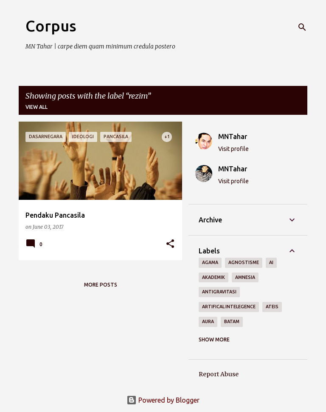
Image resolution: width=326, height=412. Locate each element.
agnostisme (243, 262)
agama (210, 262)
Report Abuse (219, 374)
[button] (170, 244)
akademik (213, 277)
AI (271, 262)
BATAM (231, 321)
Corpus (50, 25)
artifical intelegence (229, 306)
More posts (100, 284)
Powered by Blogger (163, 400)
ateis (272, 306)
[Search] (302, 27)
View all (36, 107)
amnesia (245, 277)
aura (208, 321)
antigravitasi (219, 291)
